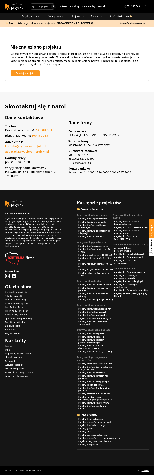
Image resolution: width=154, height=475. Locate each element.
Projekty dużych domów (95, 269)
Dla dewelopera (12, 325)
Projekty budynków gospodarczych (95, 422)
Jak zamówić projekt (14, 368)
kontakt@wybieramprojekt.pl (25, 146)
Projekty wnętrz (12, 333)
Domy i (123, 249)
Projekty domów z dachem (126, 223)
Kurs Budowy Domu (14, 307)
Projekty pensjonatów (88, 444)
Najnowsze (78, 16)
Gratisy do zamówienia (16, 292)
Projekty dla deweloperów (90, 419)
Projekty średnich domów (94, 259)
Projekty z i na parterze (95, 398)
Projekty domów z (92, 226)
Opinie (8, 350)
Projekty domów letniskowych (92, 425)
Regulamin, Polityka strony (18, 353)
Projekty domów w (125, 285)
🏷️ (120, 16)
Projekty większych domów (95, 265)
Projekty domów (31, 16)
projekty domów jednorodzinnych (21, 227)
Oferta (63, 6)
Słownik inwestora (13, 357)
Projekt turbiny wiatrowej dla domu (95, 441)
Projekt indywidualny (15, 322)
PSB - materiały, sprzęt (16, 299)
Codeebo (145, 471)
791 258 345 (44, 130)
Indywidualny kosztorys (16, 314)
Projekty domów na (95, 284)
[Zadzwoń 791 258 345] (131, 6)
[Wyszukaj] (53, 6)
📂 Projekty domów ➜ (90, 209)
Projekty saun (84, 431)
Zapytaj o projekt (25, 73)
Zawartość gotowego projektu (19, 372)
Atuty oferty (10, 329)
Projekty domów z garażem (91, 341)
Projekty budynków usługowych (93, 435)
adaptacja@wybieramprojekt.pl (27, 151)
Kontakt (102, 6)
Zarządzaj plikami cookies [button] (17, 376)
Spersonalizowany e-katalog (18, 318)
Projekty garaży (85, 428)
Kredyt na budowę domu (17, 310)
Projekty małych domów (95, 255)
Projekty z (91, 385)
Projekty (129, 281)
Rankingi (75, 6)
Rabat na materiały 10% (16, 303)
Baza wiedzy (88, 6)
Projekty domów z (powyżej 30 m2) (95, 368)
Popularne (96, 16)
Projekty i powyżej (94, 274)
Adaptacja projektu (14, 296)
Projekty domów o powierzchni (94, 250)
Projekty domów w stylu (125, 276)
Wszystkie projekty (14, 365)
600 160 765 (40, 135)
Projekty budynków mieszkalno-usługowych (99, 438)
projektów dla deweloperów (19, 235)
